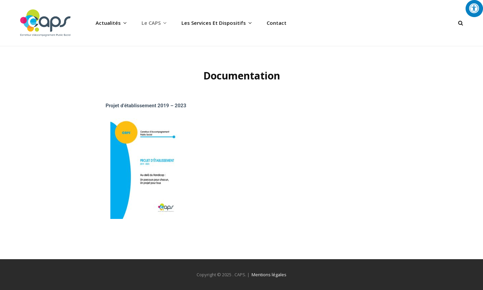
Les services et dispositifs (213, 22)
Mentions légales (269, 275)
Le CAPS (151, 22)
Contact (276, 22)
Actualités (108, 22)
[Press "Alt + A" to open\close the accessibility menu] (474, 8)
